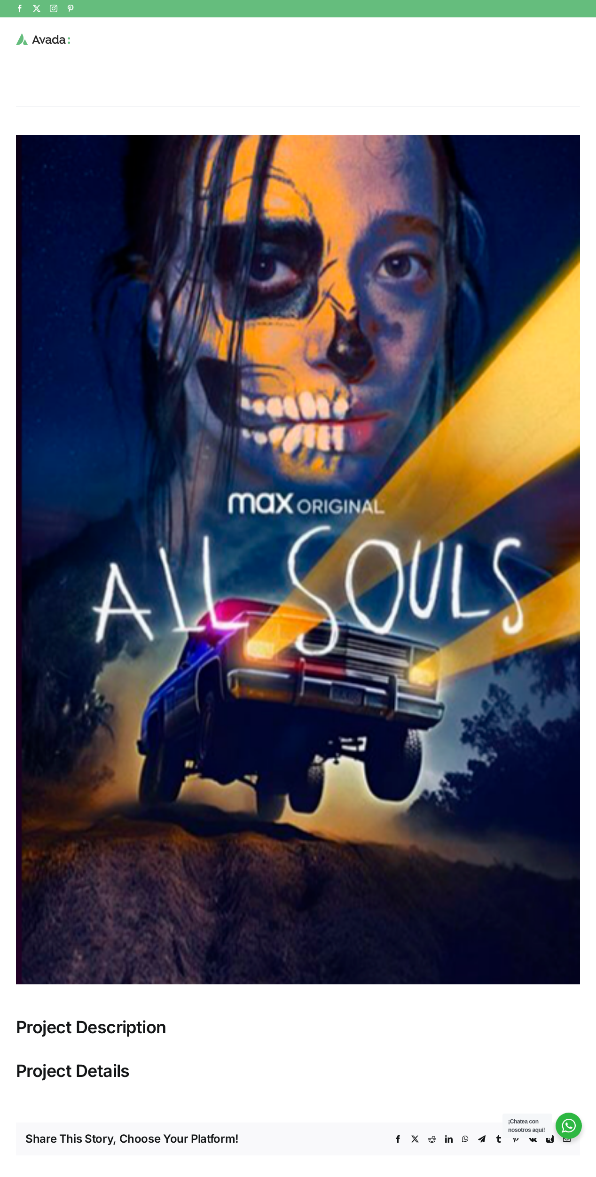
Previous (565, 98)
